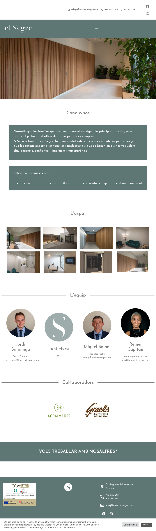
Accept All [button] (146, 525)
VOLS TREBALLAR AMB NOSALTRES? (78, 452)
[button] (96, 27)
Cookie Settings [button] (131, 525)
